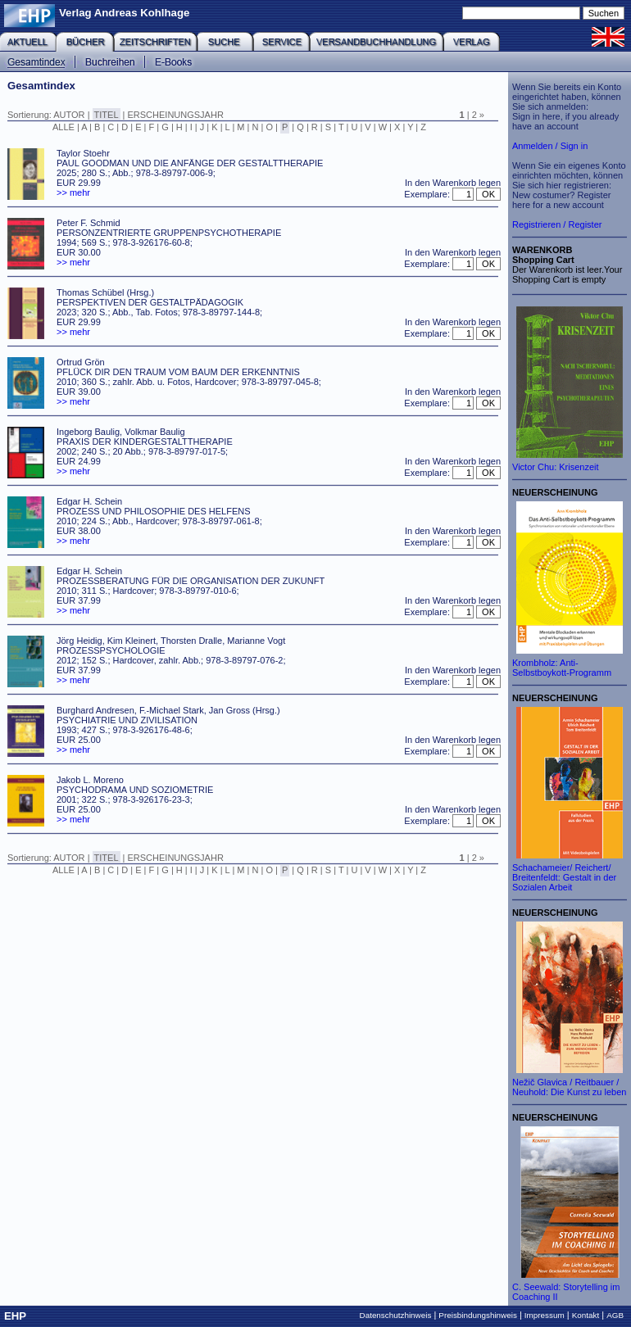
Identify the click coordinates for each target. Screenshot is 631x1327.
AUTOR (68, 115)
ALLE (63, 127)
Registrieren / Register (556, 224)
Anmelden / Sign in (550, 146)
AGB (615, 1315)
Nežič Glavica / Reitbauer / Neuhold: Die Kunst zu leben (569, 1087)
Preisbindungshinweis (477, 1315)
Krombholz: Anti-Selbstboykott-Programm (561, 667)
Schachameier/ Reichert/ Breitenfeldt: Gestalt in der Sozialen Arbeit (564, 877)
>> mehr (73, 192)
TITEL (106, 115)
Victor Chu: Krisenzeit (555, 467)
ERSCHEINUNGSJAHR (176, 115)
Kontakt (586, 1315)
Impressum (544, 1315)
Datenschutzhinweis (396, 1315)
